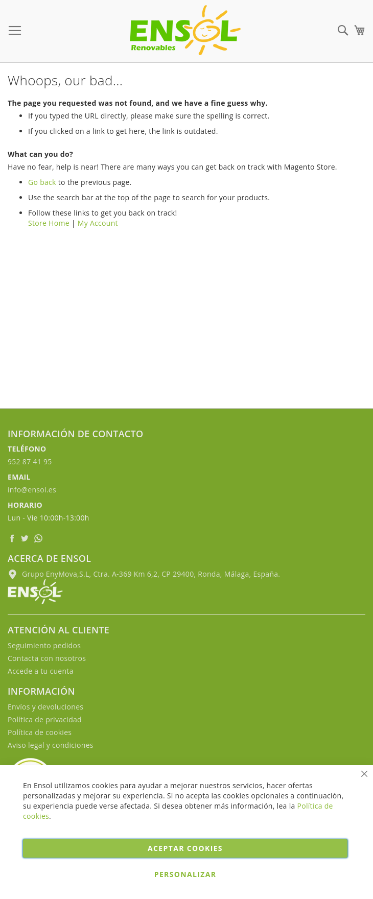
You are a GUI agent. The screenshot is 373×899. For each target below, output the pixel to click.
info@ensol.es (32, 489)
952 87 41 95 (30, 461)
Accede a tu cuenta (41, 671)
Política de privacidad (45, 719)
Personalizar (185, 874)
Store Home (48, 223)
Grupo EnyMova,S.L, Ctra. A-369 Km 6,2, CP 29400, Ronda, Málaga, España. (144, 574)
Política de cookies (40, 732)
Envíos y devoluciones (45, 707)
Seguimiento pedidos (44, 645)
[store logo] (185, 30)
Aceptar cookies (185, 848)
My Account (98, 223)
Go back (42, 182)
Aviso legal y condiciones (51, 745)
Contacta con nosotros (47, 658)
